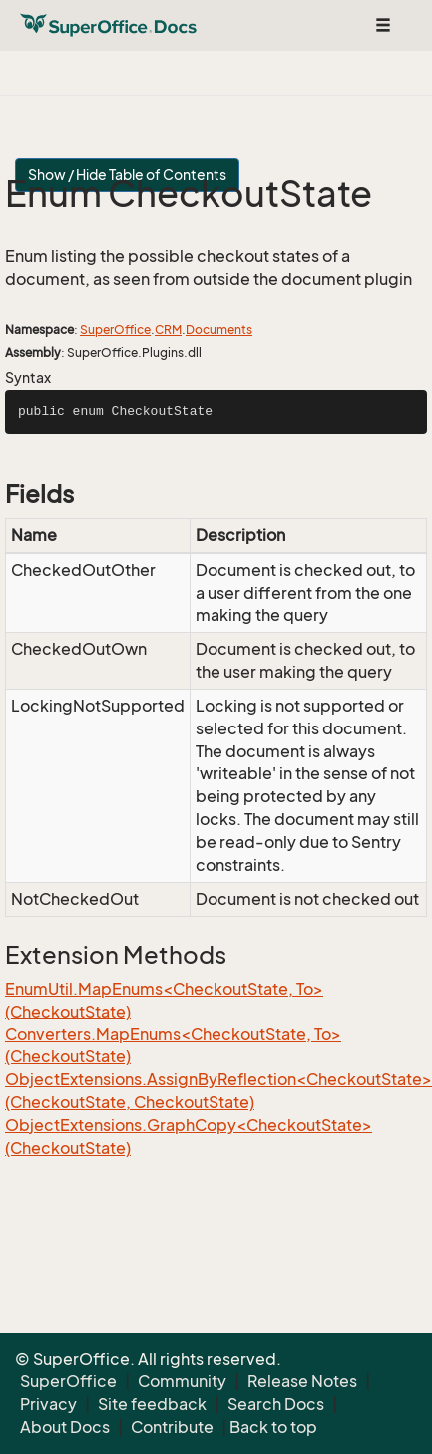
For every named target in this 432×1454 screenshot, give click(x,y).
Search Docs (275, 1404)
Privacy (48, 1404)
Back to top (273, 1427)
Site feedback (152, 1404)
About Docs (65, 1427)
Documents (219, 329)
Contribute (172, 1427)
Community (182, 1381)
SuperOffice (115, 329)
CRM (168, 329)
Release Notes (302, 1381)
